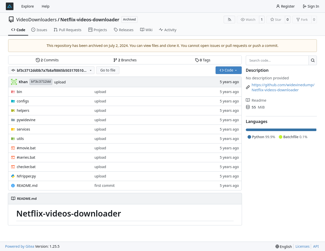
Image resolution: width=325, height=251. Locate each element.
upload (60, 82)
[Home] (10, 6)
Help (46, 6)
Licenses (303, 246)
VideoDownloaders (36, 19)
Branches (125, 60)
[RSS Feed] (229, 19)
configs (23, 101)
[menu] (283, 246)
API (316, 246)
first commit (104, 185)
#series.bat (26, 157)
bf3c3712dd (41, 82)
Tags (202, 60)
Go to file (107, 70)
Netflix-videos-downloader (89, 19)
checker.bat (26, 166)
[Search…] (312, 60)
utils (20, 138)
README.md (27, 185)
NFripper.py (26, 176)
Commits (47, 60)
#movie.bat (26, 148)
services (23, 129)
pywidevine (26, 119)
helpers (23, 110)
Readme (256, 100)
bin (19, 91)
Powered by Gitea (19, 246)
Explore (27, 6)
